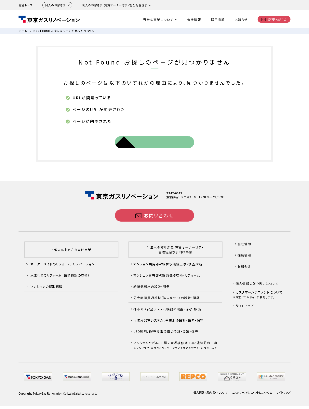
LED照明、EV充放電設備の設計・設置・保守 (165, 331)
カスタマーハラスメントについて (259, 292)
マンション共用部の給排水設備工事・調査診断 (167, 264)
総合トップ (26, 5)
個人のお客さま (57, 5)
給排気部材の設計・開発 (151, 286)
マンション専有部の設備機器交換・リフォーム (166, 275)
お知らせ (241, 19)
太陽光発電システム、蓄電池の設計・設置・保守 (168, 320)
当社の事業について (158, 19)
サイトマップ (244, 305)
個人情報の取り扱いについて (257, 283)
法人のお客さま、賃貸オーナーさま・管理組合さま (116, 5)
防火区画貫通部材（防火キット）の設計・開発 (166, 297)
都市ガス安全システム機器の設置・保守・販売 (167, 309)
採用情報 (218, 19)
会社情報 (194, 19)
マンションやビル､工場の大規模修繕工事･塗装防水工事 (175, 345)
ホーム (23, 31)
